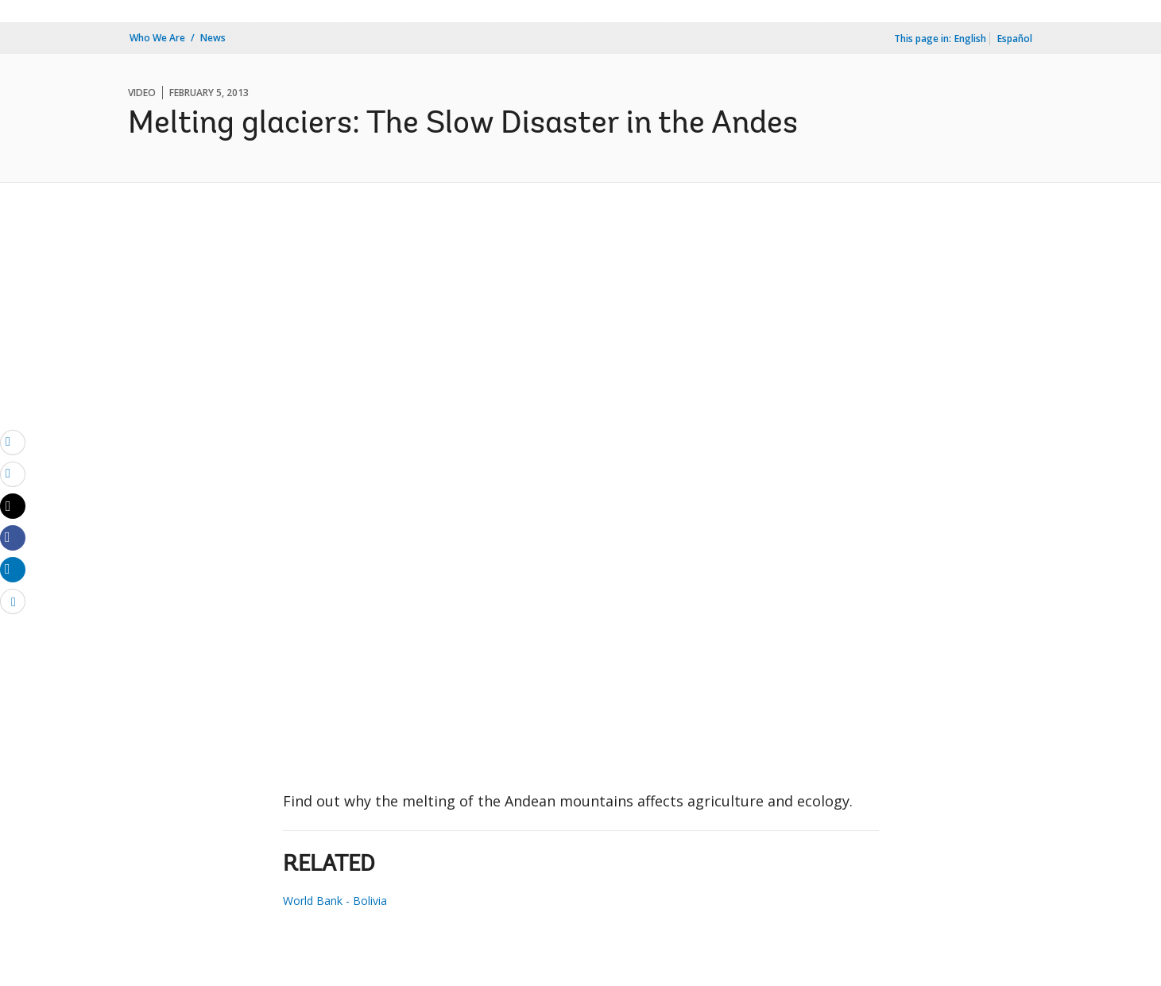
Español (1014, 38)
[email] (13, 442)
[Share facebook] (12, 537)
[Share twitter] (13, 506)
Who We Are (157, 37)
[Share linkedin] (12, 569)
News (213, 37)
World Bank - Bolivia (335, 900)
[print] (13, 473)
